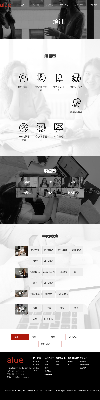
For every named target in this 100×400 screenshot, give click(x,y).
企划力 (35, 261)
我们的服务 (51, 5)
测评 (46, 368)
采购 (48, 308)
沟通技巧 (35, 272)
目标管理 (62, 250)
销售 (35, 308)
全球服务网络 (84, 365)
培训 (46, 361)
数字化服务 (48, 374)
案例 (57, 361)
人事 (35, 319)
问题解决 (49, 250)
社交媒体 (83, 368)
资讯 (57, 365)
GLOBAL (48, 371)
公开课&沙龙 (79, 5)
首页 (22, 5)
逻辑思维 (35, 250)
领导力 (48, 294)
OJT (76, 272)
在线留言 (83, 361)
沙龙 (69, 365)
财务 (76, 308)
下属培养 (62, 272)
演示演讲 (49, 261)
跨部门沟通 (49, 272)
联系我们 (83, 358)
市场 (62, 308)
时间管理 (76, 250)
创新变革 (35, 294)
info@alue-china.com (20, 377)
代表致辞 (36, 365)
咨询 (46, 365)
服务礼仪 (49, 319)
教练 (35, 283)
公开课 (70, 361)
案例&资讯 (65, 5)
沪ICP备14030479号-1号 (83, 391)
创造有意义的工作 (62, 295)
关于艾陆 (37, 5)
